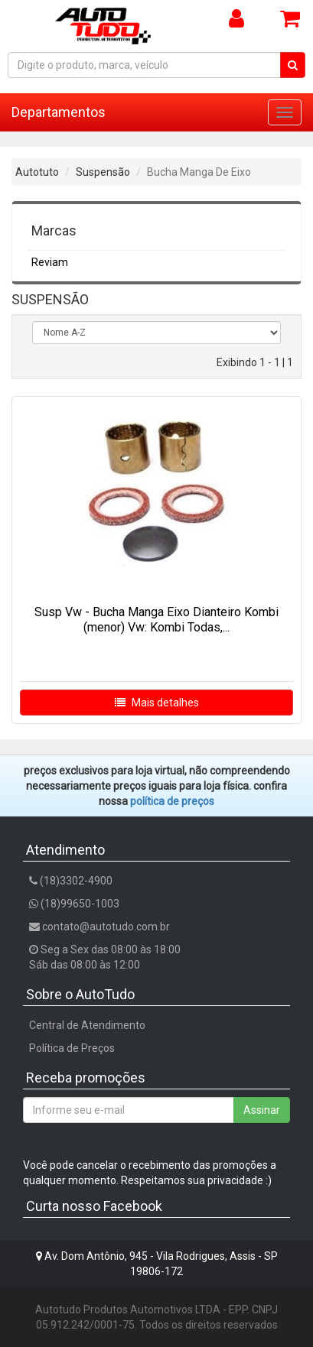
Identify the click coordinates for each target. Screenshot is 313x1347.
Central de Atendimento (87, 1025)
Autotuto (37, 172)
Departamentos (58, 112)
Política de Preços (72, 1048)
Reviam (49, 262)
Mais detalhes (157, 702)
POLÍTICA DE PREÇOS (172, 801)
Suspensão (103, 172)
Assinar (261, 1110)
